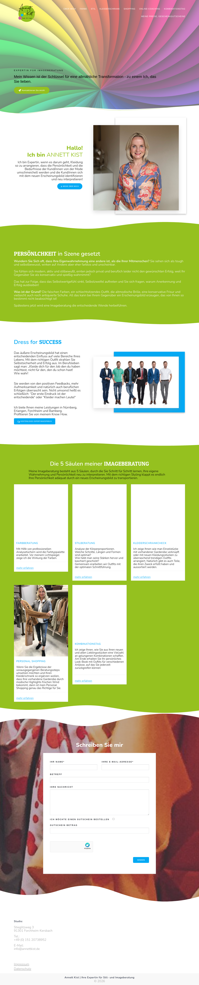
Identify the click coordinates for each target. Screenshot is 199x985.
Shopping (129, 9)
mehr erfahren (26, 573)
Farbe (83, 9)
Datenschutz (22, 969)
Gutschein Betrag (63, 840)
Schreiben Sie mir (99, 759)
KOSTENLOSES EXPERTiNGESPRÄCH (36, 421)
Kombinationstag (174, 9)
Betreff (99, 792)
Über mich (69, 9)
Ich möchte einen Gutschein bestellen (79, 834)
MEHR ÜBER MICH (69, 186)
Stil (93, 9)
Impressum (21, 964)
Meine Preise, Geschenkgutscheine (163, 16)
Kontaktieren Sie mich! (33, 90)
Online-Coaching (149, 9)
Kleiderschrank (110, 9)
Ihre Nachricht (99, 815)
